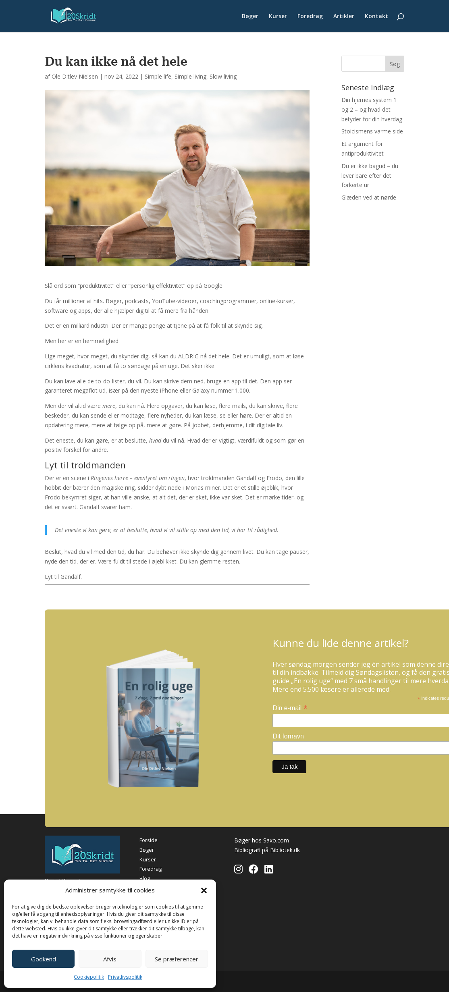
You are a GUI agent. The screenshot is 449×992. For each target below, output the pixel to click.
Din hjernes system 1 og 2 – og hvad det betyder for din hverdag (371, 109)
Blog (144, 878)
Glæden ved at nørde (368, 197)
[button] (204, 890)
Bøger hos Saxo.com (261, 840)
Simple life (158, 76)
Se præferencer (176, 959)
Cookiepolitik (89, 976)
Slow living (223, 76)
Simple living (190, 76)
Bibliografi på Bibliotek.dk (267, 850)
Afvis (109, 959)
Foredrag (310, 16)
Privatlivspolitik (125, 976)
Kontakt (376, 16)
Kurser (278, 16)
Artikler (343, 16)
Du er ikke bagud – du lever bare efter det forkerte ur (369, 175)
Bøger (250, 16)
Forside (148, 840)
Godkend (43, 959)
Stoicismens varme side (372, 131)
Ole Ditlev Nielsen (75, 76)
